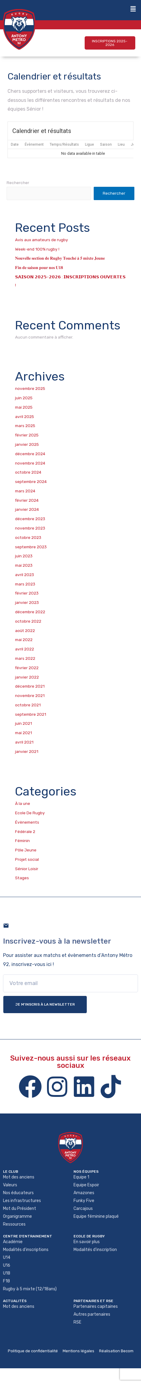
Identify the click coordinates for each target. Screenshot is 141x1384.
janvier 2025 (27, 444)
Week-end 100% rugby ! (37, 249)
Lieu (121, 144)
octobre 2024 (28, 472)
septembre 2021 (30, 714)
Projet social (27, 859)
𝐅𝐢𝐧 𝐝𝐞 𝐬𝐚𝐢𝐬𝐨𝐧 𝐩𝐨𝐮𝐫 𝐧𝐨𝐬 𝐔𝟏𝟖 (39, 267)
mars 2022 (25, 658)
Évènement (34, 144)
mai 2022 (24, 639)
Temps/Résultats (64, 144)
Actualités (15, 1301)
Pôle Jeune (25, 850)
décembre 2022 (30, 611)
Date (15, 144)
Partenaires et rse (93, 1301)
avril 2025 (24, 416)
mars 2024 (25, 490)
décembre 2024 (30, 453)
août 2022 (25, 630)
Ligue (89, 144)
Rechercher (18, 182)
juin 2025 (24, 397)
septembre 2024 (31, 481)
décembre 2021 (30, 686)
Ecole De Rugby (30, 812)
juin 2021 (23, 723)
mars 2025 (25, 425)
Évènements (27, 822)
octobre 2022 (28, 621)
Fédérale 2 (25, 831)
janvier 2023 (27, 602)
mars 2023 (25, 584)
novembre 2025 (30, 388)
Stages (22, 877)
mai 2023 (24, 565)
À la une (22, 803)
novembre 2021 (30, 695)
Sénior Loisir (26, 868)
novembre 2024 (30, 463)
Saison (106, 144)
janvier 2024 (27, 509)
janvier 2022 (27, 677)
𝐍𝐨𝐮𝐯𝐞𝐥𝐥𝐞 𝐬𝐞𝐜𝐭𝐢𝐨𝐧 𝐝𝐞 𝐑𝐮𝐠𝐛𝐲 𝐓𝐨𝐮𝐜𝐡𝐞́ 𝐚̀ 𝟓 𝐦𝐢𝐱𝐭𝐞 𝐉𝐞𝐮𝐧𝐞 (60, 258)
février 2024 (27, 500)
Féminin (22, 840)
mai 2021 (23, 732)
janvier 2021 (26, 751)
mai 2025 (24, 407)
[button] (110, 43)
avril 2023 (24, 574)
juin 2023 (24, 555)
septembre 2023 (31, 546)
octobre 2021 (28, 704)
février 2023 (27, 593)
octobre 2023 (28, 537)
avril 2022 (24, 649)
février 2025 (27, 435)
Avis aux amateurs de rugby (41, 239)
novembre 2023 (30, 528)
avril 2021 (24, 742)
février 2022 (27, 667)
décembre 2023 (30, 518)
